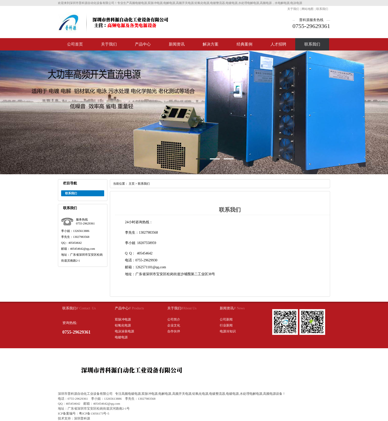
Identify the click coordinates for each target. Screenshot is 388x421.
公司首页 (75, 44)
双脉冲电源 (123, 319)
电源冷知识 (228, 331)
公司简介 (173, 319)
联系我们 (322, 9)
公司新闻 (226, 319)
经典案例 (244, 44)
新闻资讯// (228, 308)
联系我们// (70, 308)
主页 (132, 183)
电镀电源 (121, 337)
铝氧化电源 (123, 325)
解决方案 (210, 44)
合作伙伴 (173, 331)
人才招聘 (278, 44)
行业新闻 (226, 325)
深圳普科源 (82, 418)
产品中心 (143, 44)
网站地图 (308, 9)
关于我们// (175, 308)
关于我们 (293, 9)
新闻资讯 (177, 44)
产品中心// (123, 308)
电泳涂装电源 (124, 331)
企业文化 (173, 325)
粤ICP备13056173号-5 (94, 413)
